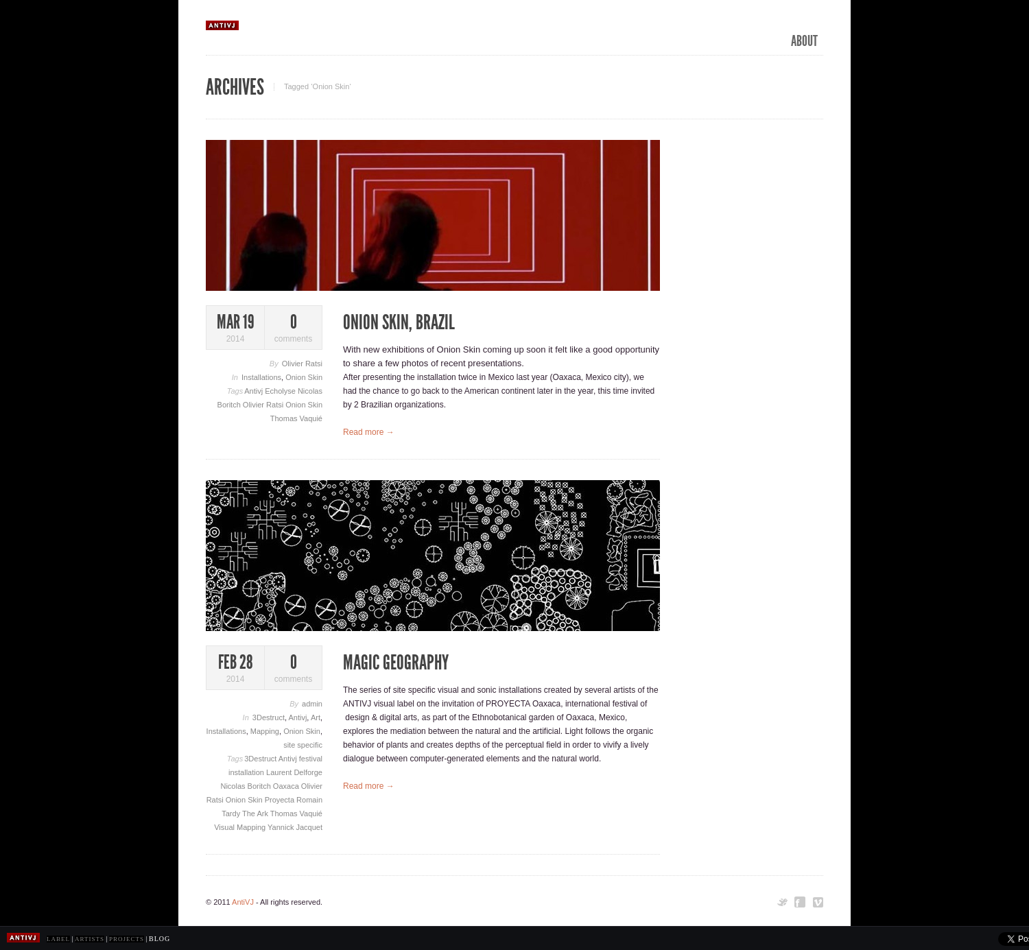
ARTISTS (89, 939)
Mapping (264, 731)
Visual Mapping (241, 827)
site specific (302, 745)
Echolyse (281, 391)
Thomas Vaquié (296, 418)
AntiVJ (243, 902)
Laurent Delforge (294, 772)
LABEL (58, 939)
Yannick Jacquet (295, 827)
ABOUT (804, 41)
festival (310, 759)
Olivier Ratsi (302, 363)
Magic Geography (396, 662)
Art (315, 717)
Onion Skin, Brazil (399, 322)
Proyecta (280, 800)
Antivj (254, 391)
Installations (261, 377)
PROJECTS (126, 939)
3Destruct (268, 717)
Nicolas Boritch (246, 786)
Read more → (368, 432)
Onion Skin (303, 377)
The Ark (256, 813)
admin (312, 704)
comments (293, 328)
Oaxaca (287, 786)
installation (247, 772)
